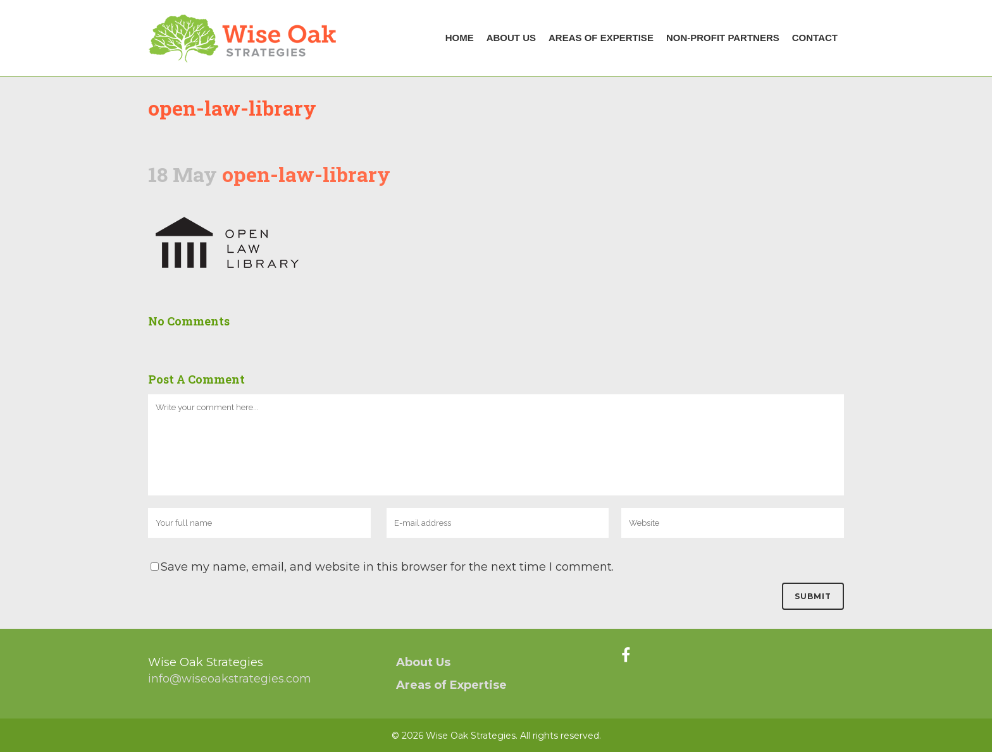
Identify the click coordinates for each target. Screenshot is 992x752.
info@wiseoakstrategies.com (229, 679)
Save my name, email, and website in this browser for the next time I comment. (387, 567)
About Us (423, 662)
